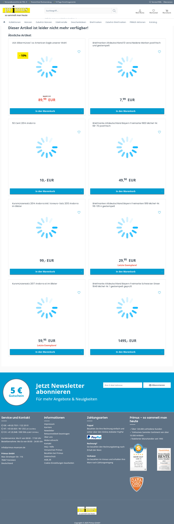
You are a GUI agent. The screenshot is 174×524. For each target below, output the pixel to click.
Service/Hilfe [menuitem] (155, 2)
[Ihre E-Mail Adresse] (122, 385)
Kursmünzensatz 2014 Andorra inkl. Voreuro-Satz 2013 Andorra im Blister (45, 205)
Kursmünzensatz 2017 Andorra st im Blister (34, 283)
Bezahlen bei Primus (53, 453)
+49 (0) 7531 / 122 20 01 (18, 425)
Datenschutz (50, 456)
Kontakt (47, 443)
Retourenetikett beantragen (57, 433)
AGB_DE (47, 459)
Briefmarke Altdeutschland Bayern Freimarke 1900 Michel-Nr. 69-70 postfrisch (125, 124)
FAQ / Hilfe (49, 446)
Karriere (48, 427)
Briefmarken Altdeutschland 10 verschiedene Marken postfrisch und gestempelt (127, 44)
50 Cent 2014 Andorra (23, 123)
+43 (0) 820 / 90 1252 (16, 428)
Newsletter (49, 430)
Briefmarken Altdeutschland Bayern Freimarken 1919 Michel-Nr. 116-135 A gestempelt (126, 205)
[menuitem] (81, 14)
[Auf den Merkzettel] (79, 52)
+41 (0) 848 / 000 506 (16, 432)
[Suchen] (114, 10)
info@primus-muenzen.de (13, 447)
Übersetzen (168, 2)
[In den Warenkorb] (47, 111)
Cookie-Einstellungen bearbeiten (59, 463)
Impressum (49, 424)
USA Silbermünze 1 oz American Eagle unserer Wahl (39, 43)
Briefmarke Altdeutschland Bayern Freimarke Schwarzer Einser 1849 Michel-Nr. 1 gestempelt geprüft (126, 285)
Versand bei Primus (53, 450)
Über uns (48, 437)
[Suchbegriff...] (81, 10)
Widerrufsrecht (51, 440)
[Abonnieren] (157, 385)
